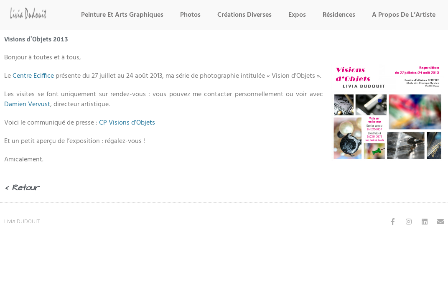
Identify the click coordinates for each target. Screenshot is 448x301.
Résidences (339, 15)
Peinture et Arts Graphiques (122, 15)
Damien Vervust (27, 104)
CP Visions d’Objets (127, 122)
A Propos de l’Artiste (403, 15)
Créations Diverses (244, 15)
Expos (297, 15)
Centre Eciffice (33, 76)
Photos (190, 15)
